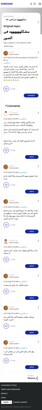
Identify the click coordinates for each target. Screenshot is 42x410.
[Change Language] (6, 402)
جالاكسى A (7, 63)
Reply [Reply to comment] (32, 157)
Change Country (20, 402)
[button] (35, 52)
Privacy (4, 393)
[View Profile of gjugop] (11, 52)
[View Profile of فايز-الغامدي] (13, 240)
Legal (3, 398)
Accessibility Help (9, 385)
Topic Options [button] (34, 22)
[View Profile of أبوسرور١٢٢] (13, 112)
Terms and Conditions (10, 389)
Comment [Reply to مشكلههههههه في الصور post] (31, 96)
